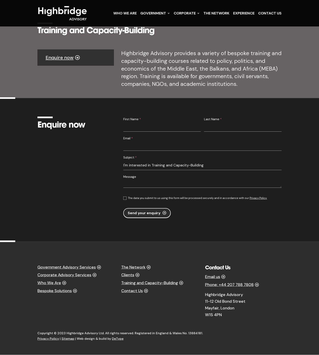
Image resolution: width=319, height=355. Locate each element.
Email (128, 138)
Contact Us (132, 291)
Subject (130, 157)
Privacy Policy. (258, 198)
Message (129, 177)
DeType (117, 338)
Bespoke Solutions (54, 291)
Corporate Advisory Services (65, 275)
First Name (132, 119)
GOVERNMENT (153, 14)
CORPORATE (185, 14)
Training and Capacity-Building (149, 283)
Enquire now (60, 57)
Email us (212, 277)
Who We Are (49, 283)
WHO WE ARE (125, 14)
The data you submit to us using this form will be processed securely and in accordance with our (195, 198)
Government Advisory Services (67, 267)
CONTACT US (270, 14)
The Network (133, 267)
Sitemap (67, 338)
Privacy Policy (48, 338)
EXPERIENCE (244, 14)
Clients (127, 275)
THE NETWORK (216, 14)
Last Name (213, 119)
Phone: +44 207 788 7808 (229, 284)
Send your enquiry (144, 213)
